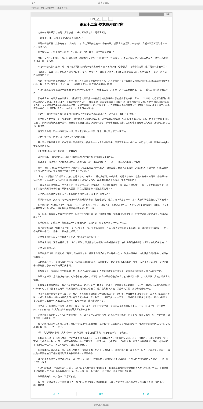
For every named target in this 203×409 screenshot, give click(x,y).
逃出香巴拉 (62, 8)
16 (98, 19)
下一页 (145, 394)
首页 (33, 3)
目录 (101, 394)
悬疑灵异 (50, 8)
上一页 (56, 394)
